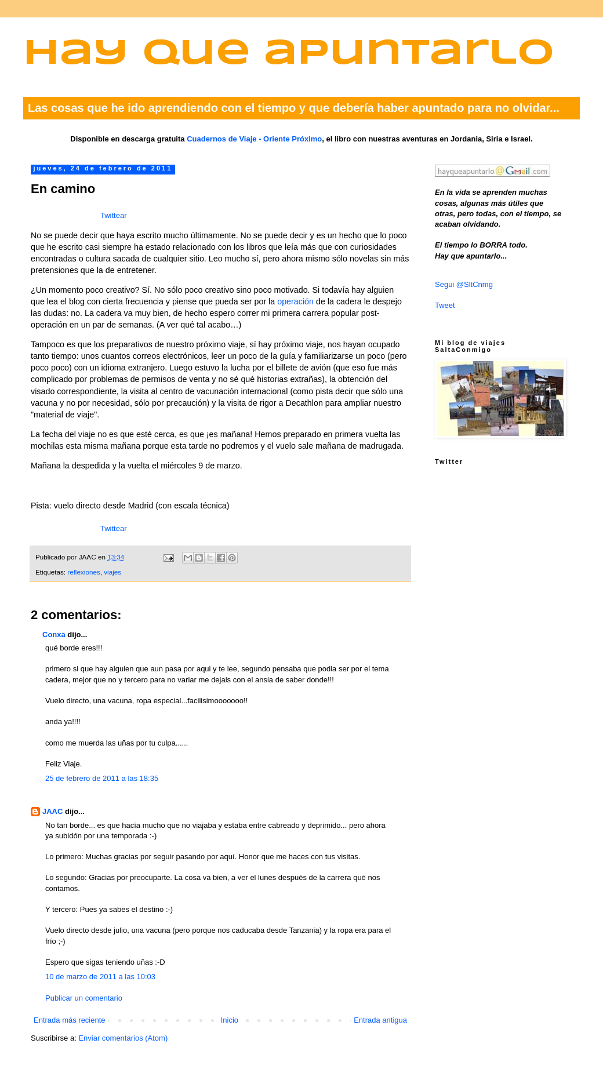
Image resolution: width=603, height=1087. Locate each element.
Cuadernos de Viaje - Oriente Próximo (254, 138)
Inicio (229, 1020)
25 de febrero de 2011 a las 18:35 (101, 778)
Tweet (445, 305)
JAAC (52, 811)
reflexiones (83, 572)
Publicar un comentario (83, 998)
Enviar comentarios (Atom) (123, 1038)
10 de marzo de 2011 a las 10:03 (100, 976)
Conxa (54, 634)
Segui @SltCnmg (464, 284)
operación (295, 301)
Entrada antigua (380, 1020)
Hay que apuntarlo (288, 54)
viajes (112, 572)
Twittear (113, 215)
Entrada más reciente (70, 1020)
